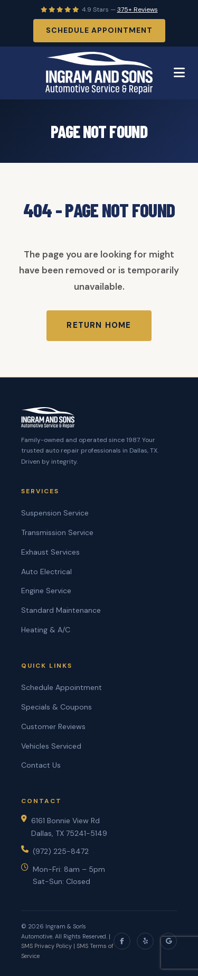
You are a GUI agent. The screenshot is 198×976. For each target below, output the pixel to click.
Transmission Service (57, 532)
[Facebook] (122, 941)
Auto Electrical (46, 571)
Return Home (99, 325)
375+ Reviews (137, 9)
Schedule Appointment (99, 30)
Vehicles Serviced (51, 746)
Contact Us (41, 765)
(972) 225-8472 (61, 851)
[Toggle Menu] (179, 73)
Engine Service (46, 590)
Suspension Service (55, 513)
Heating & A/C (45, 629)
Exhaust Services (50, 552)
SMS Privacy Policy (46, 946)
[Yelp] (145, 941)
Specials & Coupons (56, 707)
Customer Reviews (53, 726)
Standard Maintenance (61, 610)
